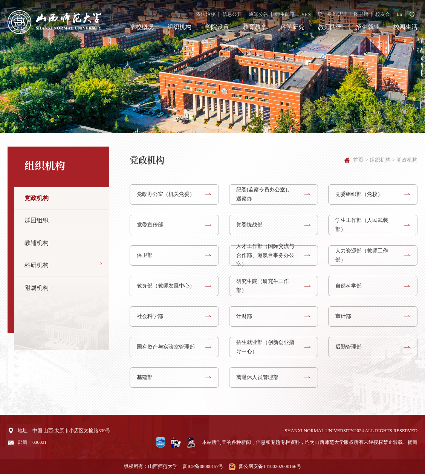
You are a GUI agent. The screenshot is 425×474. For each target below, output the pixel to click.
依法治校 (206, 14)
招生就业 (368, 27)
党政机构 (406, 160)
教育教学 (255, 27)
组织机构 (179, 27)
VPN (306, 14)
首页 (358, 160)
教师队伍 (330, 27)
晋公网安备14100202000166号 (269, 466)
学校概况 (142, 27)
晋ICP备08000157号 (202, 466)
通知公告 (258, 14)
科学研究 (292, 27)
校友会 (382, 14)
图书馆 (361, 14)
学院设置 (217, 27)
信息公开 (232, 14)
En (399, 14)
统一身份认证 (332, 14)
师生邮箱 (285, 14)
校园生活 (405, 27)
